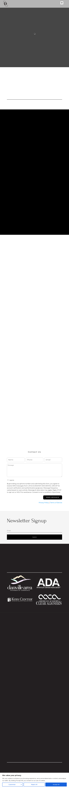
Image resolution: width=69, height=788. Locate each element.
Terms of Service (56, 503)
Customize (12, 784)
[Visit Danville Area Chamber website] (20, 591)
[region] (34, 780)
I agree (11, 480)
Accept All (56, 784)
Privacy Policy (44, 503)
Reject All (34, 784)
